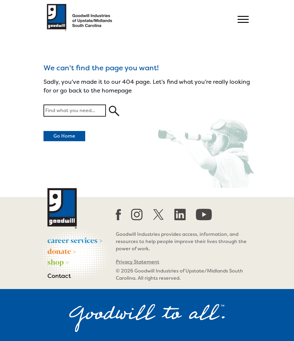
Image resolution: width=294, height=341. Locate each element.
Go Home (64, 136)
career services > (75, 240)
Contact (59, 276)
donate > (61, 250)
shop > (58, 261)
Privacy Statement (137, 262)
